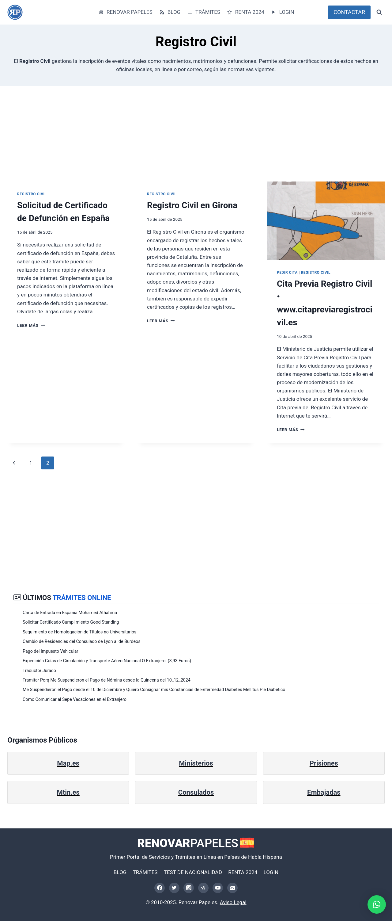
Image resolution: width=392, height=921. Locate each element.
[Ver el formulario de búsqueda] (379, 12)
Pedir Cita (287, 272)
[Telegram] (203, 888)
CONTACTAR (349, 12)
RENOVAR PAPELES (125, 12)
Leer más (31, 325)
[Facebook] (159, 888)
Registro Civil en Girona (192, 205)
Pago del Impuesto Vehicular (50, 651)
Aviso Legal (233, 902)
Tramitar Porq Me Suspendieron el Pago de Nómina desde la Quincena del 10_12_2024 (106, 680)
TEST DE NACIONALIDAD (193, 872)
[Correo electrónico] (232, 888)
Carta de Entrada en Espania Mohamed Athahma (70, 612)
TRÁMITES (203, 12)
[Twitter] (174, 888)
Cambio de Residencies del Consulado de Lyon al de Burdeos (82, 641)
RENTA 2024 (245, 12)
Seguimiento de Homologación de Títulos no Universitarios (79, 631)
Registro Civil (32, 194)
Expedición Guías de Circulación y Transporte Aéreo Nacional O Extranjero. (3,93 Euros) (107, 660)
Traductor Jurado (39, 670)
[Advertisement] (191, 139)
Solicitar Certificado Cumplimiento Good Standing (71, 622)
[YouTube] (218, 888)
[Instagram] (188, 888)
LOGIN (282, 12)
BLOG (169, 12)
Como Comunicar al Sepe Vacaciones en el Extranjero (74, 699)
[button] (377, 904)
